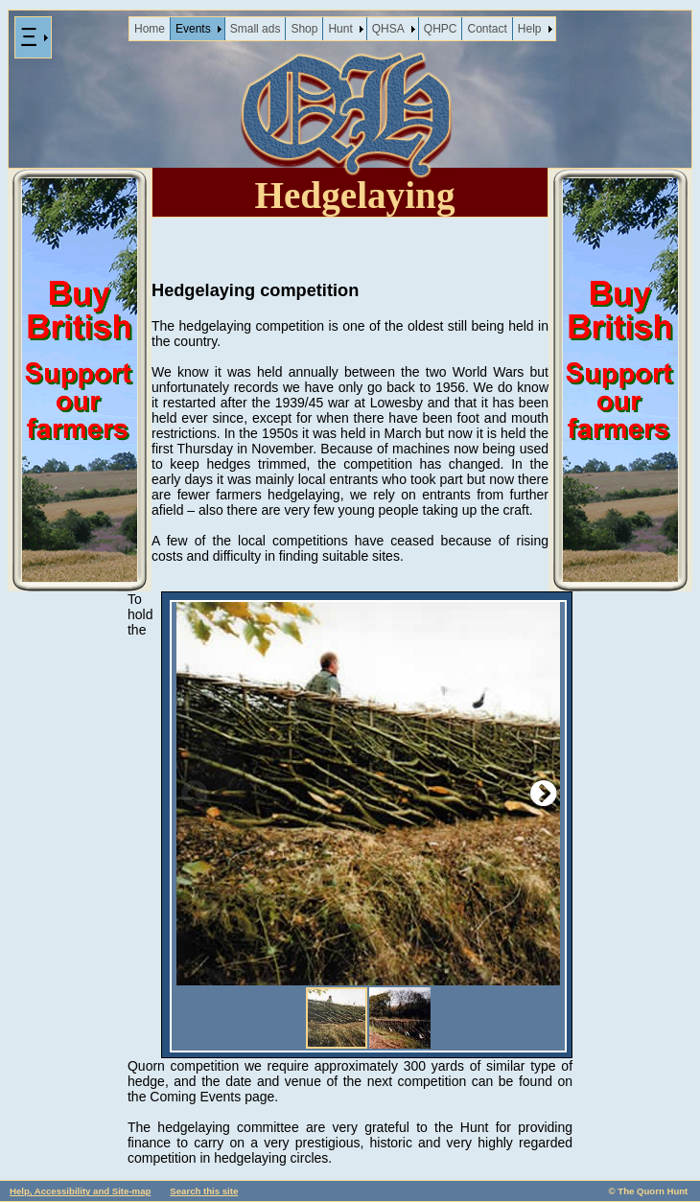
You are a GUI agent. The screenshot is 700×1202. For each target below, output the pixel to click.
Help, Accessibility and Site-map (80, 1191)
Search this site (204, 1191)
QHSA (388, 28)
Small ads (255, 28)
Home (149, 28)
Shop (304, 28)
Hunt (340, 28)
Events (193, 28)
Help (530, 28)
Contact (486, 28)
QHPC (440, 28)
